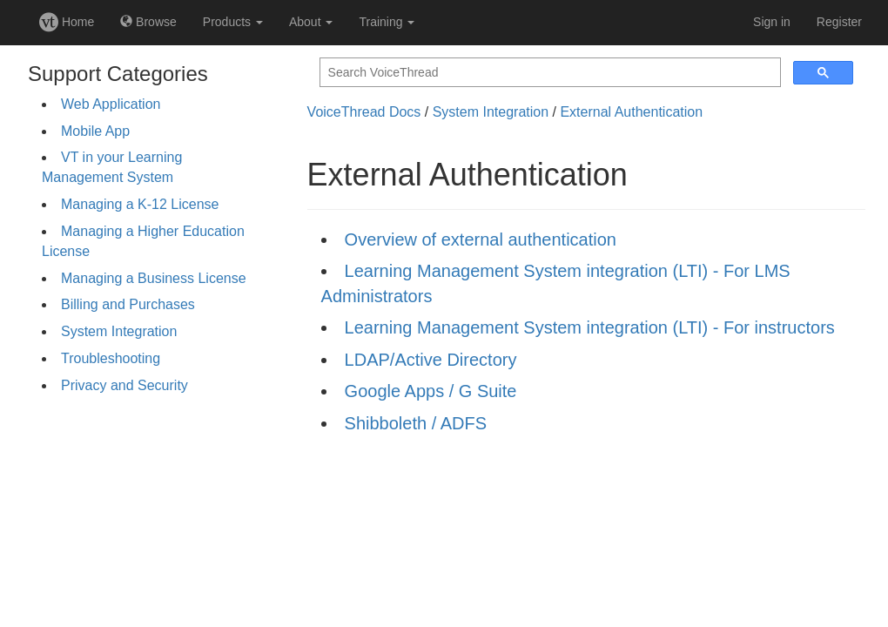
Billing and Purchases (128, 304)
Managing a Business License (153, 278)
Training (386, 22)
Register (839, 22)
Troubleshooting (110, 358)
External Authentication (631, 111)
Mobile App (95, 131)
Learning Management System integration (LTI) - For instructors (590, 327)
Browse (148, 22)
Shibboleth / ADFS (416, 423)
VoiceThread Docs (364, 111)
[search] (548, 73)
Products (233, 22)
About (311, 22)
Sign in (771, 22)
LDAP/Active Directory (431, 359)
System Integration (119, 331)
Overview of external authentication (480, 239)
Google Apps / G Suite (431, 391)
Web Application (110, 104)
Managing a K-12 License (140, 204)
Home (66, 21)
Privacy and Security (124, 385)
